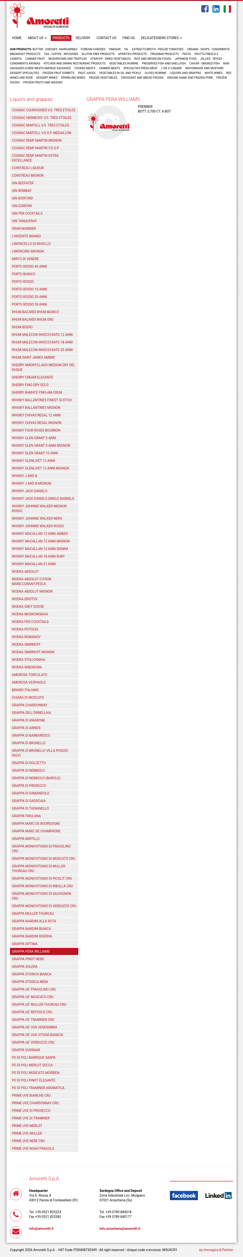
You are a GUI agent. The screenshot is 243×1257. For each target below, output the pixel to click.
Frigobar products (164, 54)
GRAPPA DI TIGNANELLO (30, 808)
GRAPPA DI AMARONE (28, 720)
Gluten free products (98, 54)
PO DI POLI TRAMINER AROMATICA (38, 1088)
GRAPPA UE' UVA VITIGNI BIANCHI (37, 1035)
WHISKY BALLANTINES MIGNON (36, 408)
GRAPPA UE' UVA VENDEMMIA (34, 1027)
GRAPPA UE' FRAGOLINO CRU (34, 989)
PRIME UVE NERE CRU (28, 1141)
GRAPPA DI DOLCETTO (29, 763)
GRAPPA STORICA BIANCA (31, 974)
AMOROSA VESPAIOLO (29, 682)
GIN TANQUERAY (24, 221)
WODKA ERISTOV (24, 599)
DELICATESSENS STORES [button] (161, 38)
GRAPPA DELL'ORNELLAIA (31, 713)
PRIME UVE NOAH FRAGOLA (33, 1148)
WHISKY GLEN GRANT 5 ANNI (34, 438)
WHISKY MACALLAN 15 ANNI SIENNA (40, 549)
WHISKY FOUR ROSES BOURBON (36, 430)
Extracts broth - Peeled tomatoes (157, 49)
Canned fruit (35, 58)
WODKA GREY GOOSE (28, 606)
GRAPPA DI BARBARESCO (31, 735)
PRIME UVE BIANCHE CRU (31, 1095)
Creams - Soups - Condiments (208, 49)
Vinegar (115, 49)
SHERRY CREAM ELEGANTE (32, 377)
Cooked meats (84, 68)
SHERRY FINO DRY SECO (30, 385)
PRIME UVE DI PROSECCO (31, 1111)
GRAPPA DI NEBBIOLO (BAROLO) (36, 778)
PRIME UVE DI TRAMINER (31, 1118)
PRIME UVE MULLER (27, 1133)
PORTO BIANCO (23, 274)
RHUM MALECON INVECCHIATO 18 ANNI (42, 342)
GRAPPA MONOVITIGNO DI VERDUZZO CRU (44, 906)
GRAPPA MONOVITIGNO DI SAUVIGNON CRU (41, 896)
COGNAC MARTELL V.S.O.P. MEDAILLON (41, 133)
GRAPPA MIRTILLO (26, 839)
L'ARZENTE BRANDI (26, 236)
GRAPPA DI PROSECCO (29, 786)
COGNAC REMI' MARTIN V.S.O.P (35, 148)
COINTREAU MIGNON (28, 175)
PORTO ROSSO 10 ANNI (29, 289)
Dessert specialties (24, 73)
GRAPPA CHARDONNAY (29, 705)
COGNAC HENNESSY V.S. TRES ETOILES (41, 118)
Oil (126, 49)
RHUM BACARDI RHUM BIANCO (35, 312)
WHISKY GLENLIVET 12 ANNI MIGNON (40, 468)
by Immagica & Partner (216, 1250)
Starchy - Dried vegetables (110, 58)
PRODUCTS (61, 38)
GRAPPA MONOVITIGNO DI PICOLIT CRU (42, 878)
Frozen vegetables (103, 77)
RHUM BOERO (22, 327)
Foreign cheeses (93, 49)
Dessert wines (46, 77)
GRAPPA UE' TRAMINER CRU (33, 1020)
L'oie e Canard (171, 68)
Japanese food (185, 58)
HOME (17, 38)
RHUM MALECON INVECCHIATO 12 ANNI (42, 335)
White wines (214, 73)
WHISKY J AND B (24, 476)
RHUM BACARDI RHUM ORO (33, 319)
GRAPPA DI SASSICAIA (29, 801)
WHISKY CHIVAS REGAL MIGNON (36, 423)
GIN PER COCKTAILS (27, 213)
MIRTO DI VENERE (25, 259)
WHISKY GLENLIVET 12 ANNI (33, 461)
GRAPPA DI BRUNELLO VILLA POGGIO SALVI (40, 753)
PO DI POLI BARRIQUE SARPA (34, 1057)
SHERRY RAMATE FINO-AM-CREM (37, 392)
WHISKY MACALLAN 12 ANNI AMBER (40, 534)
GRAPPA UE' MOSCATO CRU (32, 997)
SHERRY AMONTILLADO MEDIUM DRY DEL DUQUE (43, 367)
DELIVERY (83, 38)
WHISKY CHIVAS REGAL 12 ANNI (36, 415)
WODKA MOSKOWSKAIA (30, 614)
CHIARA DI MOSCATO (28, 697)
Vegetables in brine (123, 63)
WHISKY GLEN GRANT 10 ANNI (35, 453)
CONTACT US (106, 38)
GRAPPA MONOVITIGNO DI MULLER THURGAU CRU (38, 868)
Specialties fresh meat (140, 68)
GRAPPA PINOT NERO (28, 959)
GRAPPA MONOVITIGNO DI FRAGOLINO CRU (41, 848)
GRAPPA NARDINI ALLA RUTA (34, 921)
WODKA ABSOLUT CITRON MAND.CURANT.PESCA (31, 581)
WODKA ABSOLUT (25, 571)
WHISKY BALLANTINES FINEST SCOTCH (42, 400)
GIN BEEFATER (22, 183)
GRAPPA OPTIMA (25, 944)
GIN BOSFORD (22, 198)
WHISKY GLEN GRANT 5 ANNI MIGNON (41, 445)
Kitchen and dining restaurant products (75, 63)
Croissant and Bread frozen (142, 77)
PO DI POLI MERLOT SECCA (32, 1065)
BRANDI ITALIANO (25, 690)
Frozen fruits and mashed (43, 82)
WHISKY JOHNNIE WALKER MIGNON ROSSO (39, 508)
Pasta (186, 54)
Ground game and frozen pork (190, 77)
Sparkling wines (73, 77)
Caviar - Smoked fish (204, 63)
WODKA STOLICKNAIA (28, 660)
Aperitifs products (132, 54)
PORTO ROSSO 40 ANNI (29, 266)
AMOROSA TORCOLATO (29, 675)
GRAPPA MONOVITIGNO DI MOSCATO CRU (43, 859)
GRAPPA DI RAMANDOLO (30, 793)
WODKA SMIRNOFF (26, 644)
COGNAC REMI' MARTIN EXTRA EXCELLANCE (35, 158)
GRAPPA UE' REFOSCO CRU (32, 1012)
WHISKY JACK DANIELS (29, 491)
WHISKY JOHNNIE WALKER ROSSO (38, 526)
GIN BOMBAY (22, 191)
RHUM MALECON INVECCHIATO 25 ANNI (42, 350)
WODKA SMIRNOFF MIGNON (33, 652)
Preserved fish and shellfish (164, 63)
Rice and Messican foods (152, 58)
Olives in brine (155, 73)
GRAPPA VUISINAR (26, 1050)
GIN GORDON (22, 206)
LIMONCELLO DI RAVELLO (31, 244)
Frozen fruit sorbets (58, 73)
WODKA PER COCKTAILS (30, 622)
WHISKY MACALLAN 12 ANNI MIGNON (41, 541)
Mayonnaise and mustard (204, 68)
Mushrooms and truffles (67, 58)
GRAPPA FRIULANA (26, 816)
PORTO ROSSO (23, 282)
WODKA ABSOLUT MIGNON (32, 591)
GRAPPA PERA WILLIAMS (31, 951)
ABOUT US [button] (37, 38)
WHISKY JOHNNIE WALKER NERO (37, 518)
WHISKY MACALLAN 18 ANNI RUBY (38, 556)
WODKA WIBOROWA (27, 667)
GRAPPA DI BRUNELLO (29, 743)
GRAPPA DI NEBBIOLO (28, 770)
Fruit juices (86, 73)
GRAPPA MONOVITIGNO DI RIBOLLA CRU (42, 886)
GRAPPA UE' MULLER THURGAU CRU (39, 1004)
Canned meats (109, 68)
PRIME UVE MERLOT (27, 1126)
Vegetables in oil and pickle (120, 73)
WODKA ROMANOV (26, 637)
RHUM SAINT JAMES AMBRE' (34, 357)
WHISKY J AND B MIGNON (31, 483)
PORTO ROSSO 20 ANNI (29, 297)
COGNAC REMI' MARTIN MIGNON (36, 140)
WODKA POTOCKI (25, 629)
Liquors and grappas (185, 73)
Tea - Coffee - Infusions (61, 54)
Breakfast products (25, 54)
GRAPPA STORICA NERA (30, 982)
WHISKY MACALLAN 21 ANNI (34, 564)
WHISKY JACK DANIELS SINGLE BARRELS (43, 498)
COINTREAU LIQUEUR (28, 168)
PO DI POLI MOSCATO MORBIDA (36, 1073)
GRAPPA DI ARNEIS (26, 728)
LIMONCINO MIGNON (28, 251)
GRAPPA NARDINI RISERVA (32, 936)
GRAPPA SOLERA (24, 967)
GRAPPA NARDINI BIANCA (31, 929)
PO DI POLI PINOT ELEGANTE (34, 1080)
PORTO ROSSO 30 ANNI (29, 304)
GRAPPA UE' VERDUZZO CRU (33, 1042)
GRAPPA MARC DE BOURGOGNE (36, 823)
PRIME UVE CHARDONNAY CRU (35, 1103)
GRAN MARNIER (24, 228)
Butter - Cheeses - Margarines (55, 49)
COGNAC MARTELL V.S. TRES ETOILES (40, 125)
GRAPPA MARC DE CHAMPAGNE (36, 831)
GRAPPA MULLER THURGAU (33, 913)
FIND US (128, 38)
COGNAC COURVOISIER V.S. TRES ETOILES (43, 110)
